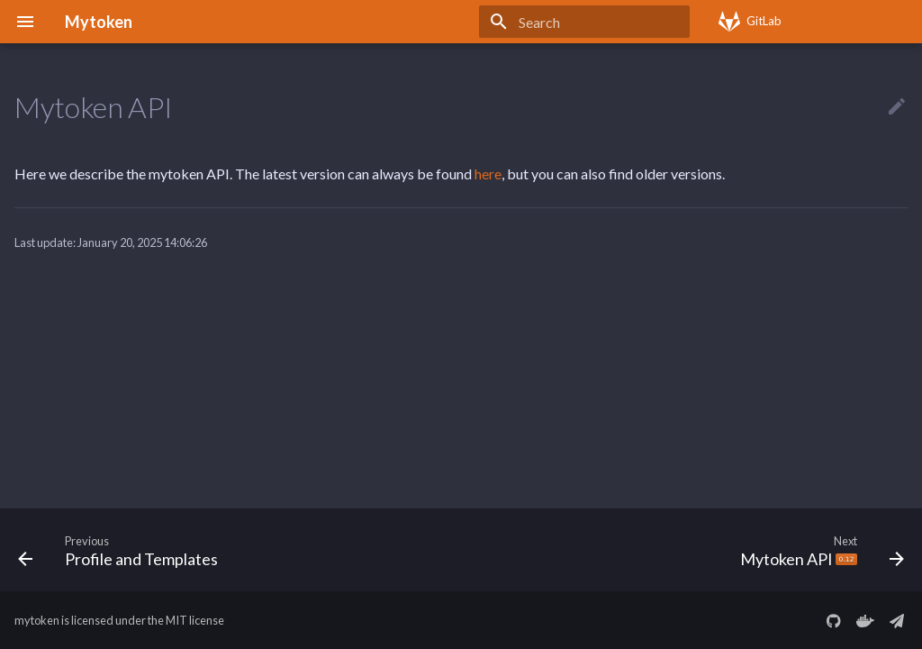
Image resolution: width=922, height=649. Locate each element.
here (488, 173)
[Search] (584, 21)
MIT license (195, 620)
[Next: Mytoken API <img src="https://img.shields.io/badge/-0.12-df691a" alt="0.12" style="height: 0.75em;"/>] (818, 550)
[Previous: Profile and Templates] (122, 550)
